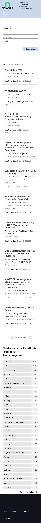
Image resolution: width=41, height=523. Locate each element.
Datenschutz (26, 511)
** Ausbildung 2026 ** (15, 91)
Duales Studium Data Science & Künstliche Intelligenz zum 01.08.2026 (20, 253)
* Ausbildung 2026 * (14, 70)
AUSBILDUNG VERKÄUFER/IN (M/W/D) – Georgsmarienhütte (18, 116)
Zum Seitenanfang (28, 492)
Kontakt (5, 511)
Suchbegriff (7, 28)
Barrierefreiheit (15, 511)
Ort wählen (7, 37)
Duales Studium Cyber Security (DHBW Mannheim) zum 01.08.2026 (19, 225)
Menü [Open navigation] (5, 14)
